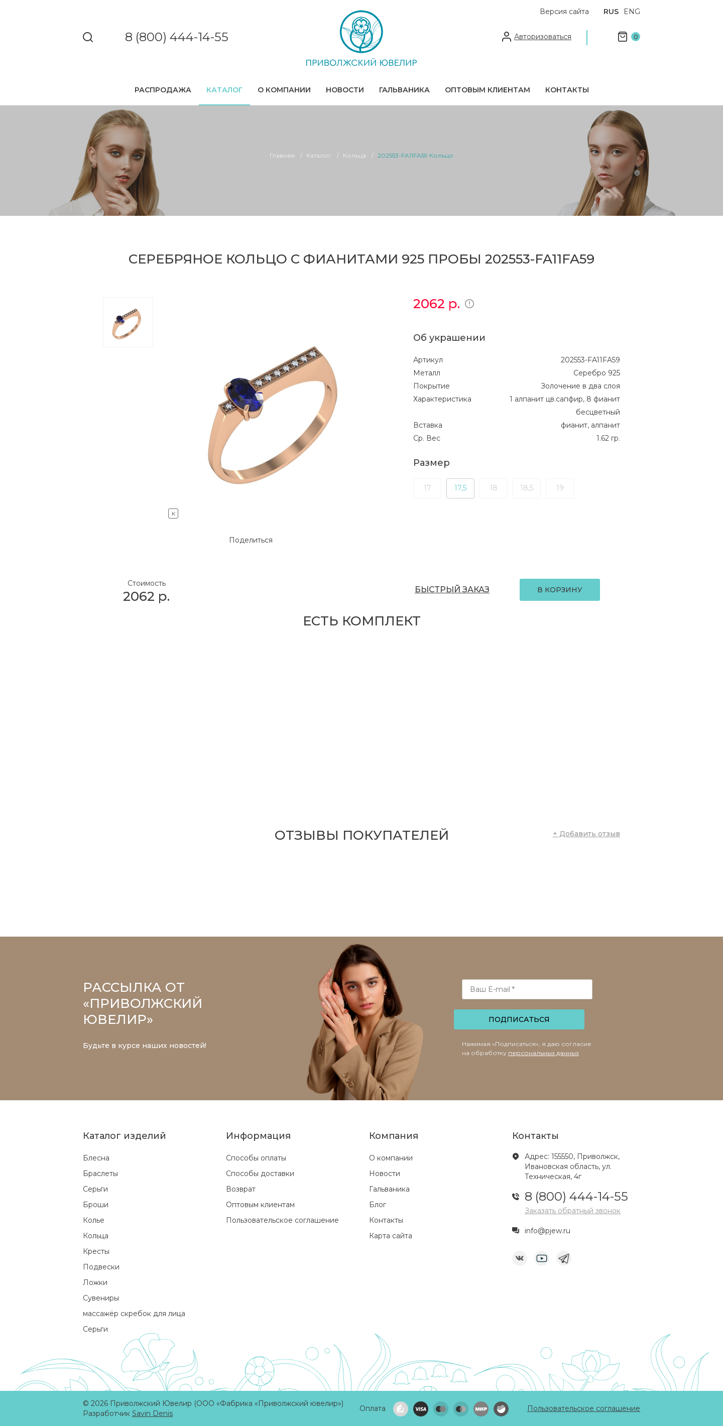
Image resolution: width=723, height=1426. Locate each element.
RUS (611, 11)
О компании (284, 89)
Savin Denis (152, 1413)
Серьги (95, 1189)
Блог (377, 1204)
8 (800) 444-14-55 (176, 37)
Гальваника (404, 89)
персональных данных (543, 1053)
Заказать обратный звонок (573, 1210)
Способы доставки (260, 1173)
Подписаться (519, 1019)
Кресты (96, 1251)
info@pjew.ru (547, 1230)
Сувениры (101, 1298)
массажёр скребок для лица (134, 1313)
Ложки (95, 1282)
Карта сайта (390, 1235)
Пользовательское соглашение (282, 1220)
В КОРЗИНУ (559, 589)
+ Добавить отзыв (586, 833)
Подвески (101, 1266)
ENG (632, 11)
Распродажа (163, 89)
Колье (93, 1220)
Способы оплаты (256, 1157)
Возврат (241, 1189)
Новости (345, 89)
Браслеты (100, 1173)
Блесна (96, 1157)
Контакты (567, 89)
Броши (95, 1204)
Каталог (224, 89)
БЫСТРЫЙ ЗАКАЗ (452, 589)
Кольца (95, 1235)
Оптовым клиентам (487, 89)
